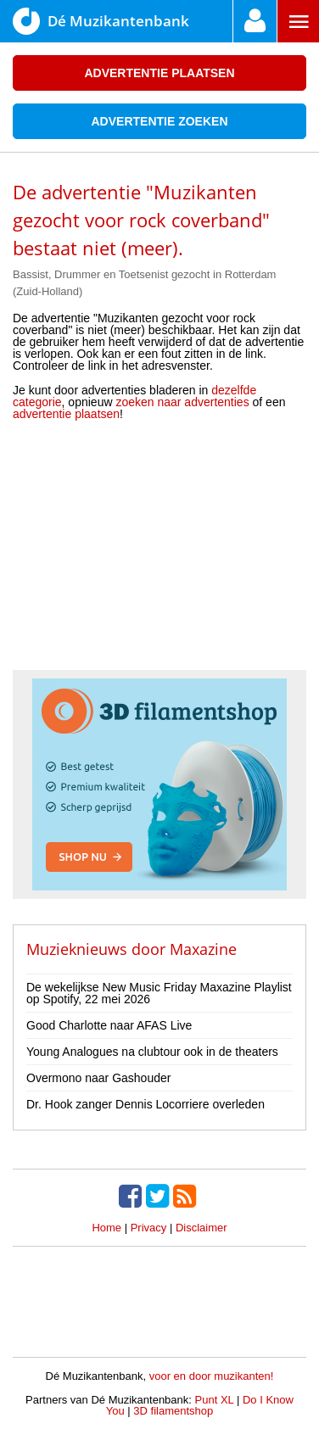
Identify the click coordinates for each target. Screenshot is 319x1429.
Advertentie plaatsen (159, 73)
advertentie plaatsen (66, 414)
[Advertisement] (159, 551)
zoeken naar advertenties (182, 402)
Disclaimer (201, 1227)
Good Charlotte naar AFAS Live (109, 1025)
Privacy (149, 1227)
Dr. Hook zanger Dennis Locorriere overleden (145, 1104)
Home (106, 1227)
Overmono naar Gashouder (98, 1078)
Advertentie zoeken (159, 121)
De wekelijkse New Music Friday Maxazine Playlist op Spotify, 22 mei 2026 (159, 993)
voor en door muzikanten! (211, 1376)
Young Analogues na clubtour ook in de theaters (152, 1051)
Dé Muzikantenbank (101, 21)
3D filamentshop (173, 1410)
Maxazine (203, 949)
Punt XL (214, 1399)
